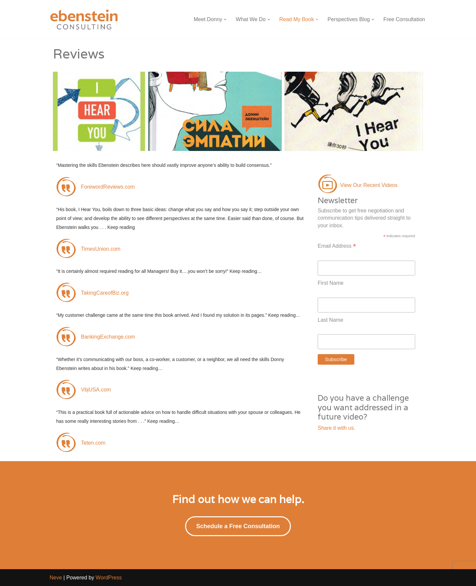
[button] (225, 19)
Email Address (337, 246)
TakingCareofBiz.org (105, 293)
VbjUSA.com (96, 389)
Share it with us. (336, 428)
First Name (330, 283)
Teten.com (93, 443)
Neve (56, 577)
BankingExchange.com (108, 337)
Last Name (330, 320)
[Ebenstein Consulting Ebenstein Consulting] (84, 19)
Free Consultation (404, 19)
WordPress (109, 577)
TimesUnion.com (100, 249)
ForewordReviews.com (108, 187)
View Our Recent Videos (369, 185)
